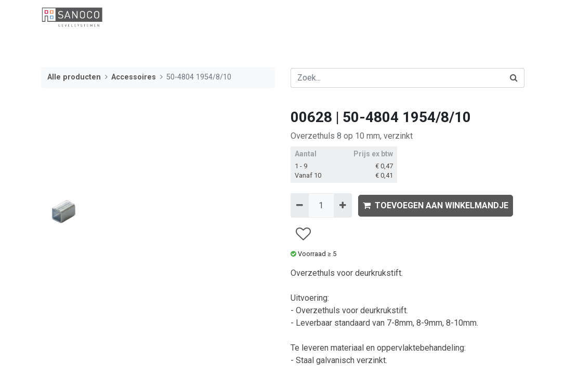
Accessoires (133, 77)
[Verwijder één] (300, 205)
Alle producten (74, 77)
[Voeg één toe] (343, 205)
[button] (303, 234)
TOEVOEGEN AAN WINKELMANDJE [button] (435, 205)
